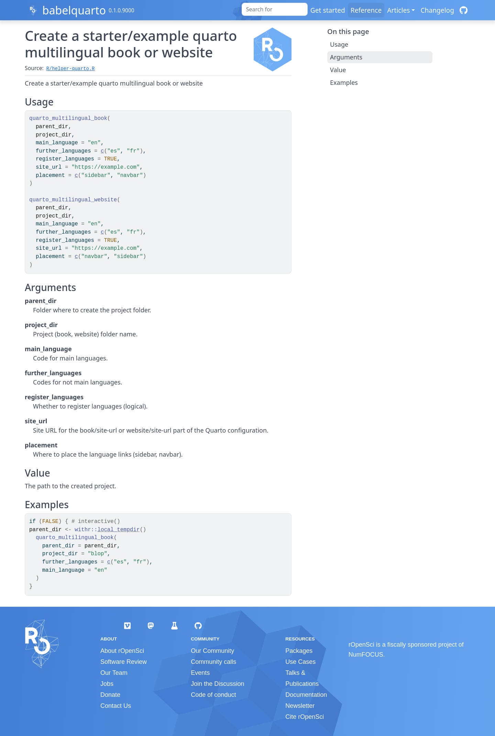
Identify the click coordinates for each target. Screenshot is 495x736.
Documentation (306, 694)
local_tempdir (119, 530)
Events (200, 672)
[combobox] (275, 9)
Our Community (212, 650)
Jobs (106, 683)
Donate (110, 694)
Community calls (213, 661)
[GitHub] (463, 10)
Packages (298, 650)
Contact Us (115, 705)
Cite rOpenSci (304, 716)
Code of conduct (213, 694)
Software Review (123, 661)
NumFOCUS (366, 654)
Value (338, 70)
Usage (339, 44)
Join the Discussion (217, 683)
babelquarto (74, 10)
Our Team (114, 672)
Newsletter (300, 705)
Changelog (437, 10)
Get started (327, 10)
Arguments (346, 57)
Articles (398, 10)
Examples (344, 82)
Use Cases (300, 661)
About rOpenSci (122, 650)
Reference (366, 10)
